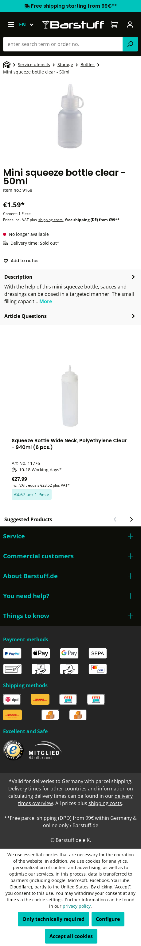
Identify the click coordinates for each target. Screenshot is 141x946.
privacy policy (77, 906)
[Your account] (130, 24)
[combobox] (63, 44)
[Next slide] (131, 519)
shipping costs (50, 219)
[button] (70, 536)
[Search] (130, 44)
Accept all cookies (71, 936)
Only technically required (53, 919)
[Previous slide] (115, 519)
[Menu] (11, 24)
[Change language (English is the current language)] (29, 24)
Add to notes (20, 261)
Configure (108, 919)
